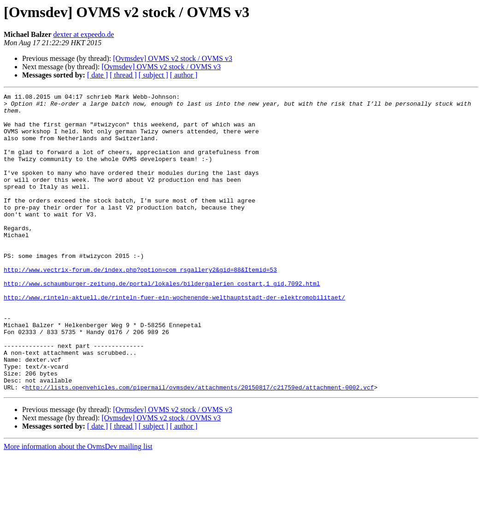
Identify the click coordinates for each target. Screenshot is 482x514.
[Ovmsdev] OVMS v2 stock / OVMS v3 (172, 58)
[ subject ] (153, 75)
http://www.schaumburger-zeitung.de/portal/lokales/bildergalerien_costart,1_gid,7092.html (162, 322)
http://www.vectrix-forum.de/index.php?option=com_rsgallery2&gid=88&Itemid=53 (140, 305)
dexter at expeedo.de (83, 34)
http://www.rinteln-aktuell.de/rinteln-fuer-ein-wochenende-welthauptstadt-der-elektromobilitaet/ (174, 339)
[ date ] (97, 75)
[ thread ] (123, 75)
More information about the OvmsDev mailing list (78, 506)
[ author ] (184, 75)
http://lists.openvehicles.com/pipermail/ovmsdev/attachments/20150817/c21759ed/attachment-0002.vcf (199, 446)
